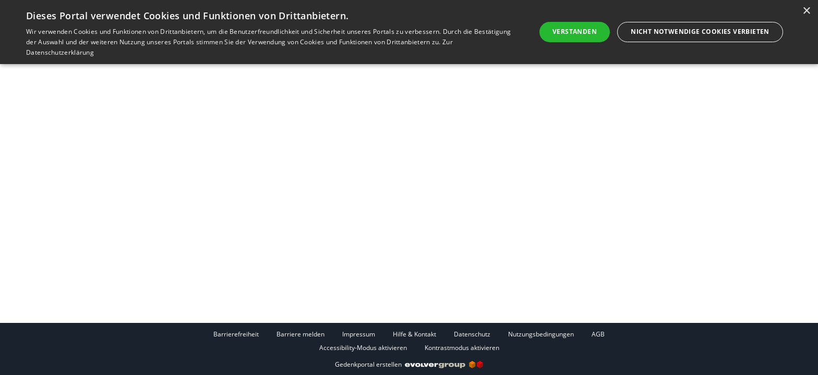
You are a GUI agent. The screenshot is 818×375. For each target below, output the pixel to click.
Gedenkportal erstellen (409, 364)
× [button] (806, 11)
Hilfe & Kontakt (414, 334)
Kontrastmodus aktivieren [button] (462, 347)
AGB (598, 334)
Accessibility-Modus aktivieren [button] (363, 347)
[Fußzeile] (409, 340)
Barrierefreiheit (236, 334)
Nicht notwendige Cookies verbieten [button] (700, 31)
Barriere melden (300, 334)
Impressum (358, 334)
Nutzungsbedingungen (541, 334)
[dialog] (409, 32)
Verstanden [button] (574, 31)
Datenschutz (472, 334)
